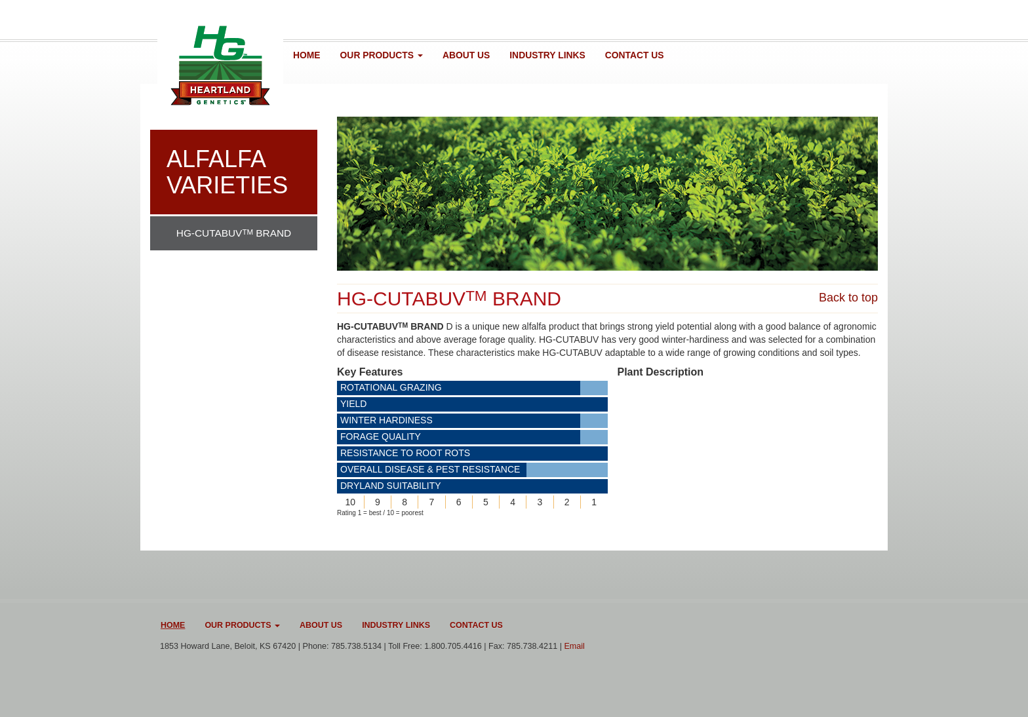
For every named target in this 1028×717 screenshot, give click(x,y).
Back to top (848, 298)
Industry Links (547, 55)
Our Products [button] (381, 55)
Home (307, 55)
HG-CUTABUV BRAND (233, 233)
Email (574, 646)
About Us (466, 55)
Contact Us (634, 55)
